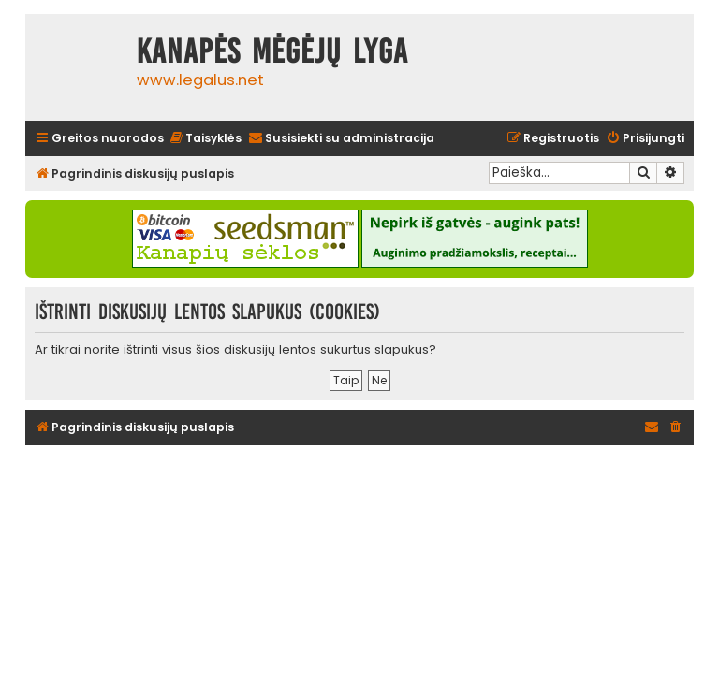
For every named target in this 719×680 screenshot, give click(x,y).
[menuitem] (205, 139)
